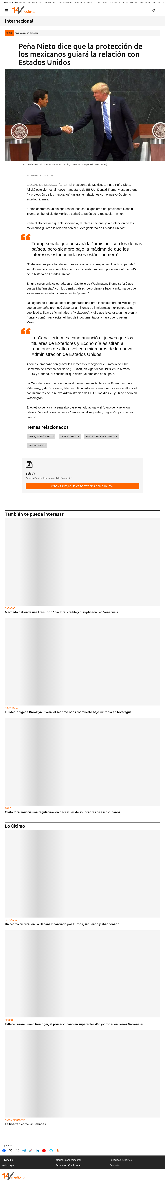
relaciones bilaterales (101, 436)
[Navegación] (6, 10)
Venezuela (50, 2)
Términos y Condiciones (68, 1165)
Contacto (114, 1165)
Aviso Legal (8, 1165)
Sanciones (115, 2)
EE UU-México (37, 445)
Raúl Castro (101, 2)
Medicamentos (35, 2)
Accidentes (145, 2)
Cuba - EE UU (130, 2)
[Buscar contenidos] (154, 11)
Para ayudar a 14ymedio (26, 33)
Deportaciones (65, 2)
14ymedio (7, 1160)
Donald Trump (70, 436)
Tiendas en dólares (84, 2)
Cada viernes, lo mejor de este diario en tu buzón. (82, 486)
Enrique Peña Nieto (41, 436)
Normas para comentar (68, 1160)
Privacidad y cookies (121, 1160)
